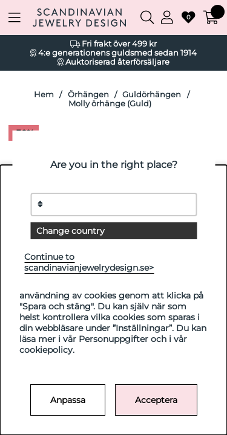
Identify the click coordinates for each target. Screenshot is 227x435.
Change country (70, 230)
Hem (44, 94)
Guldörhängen (151, 94)
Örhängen (88, 94)
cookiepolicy (46, 349)
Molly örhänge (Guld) (109, 103)
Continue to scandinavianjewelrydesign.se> (89, 262)
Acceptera (156, 400)
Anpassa (67, 400)
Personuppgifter (113, 339)
